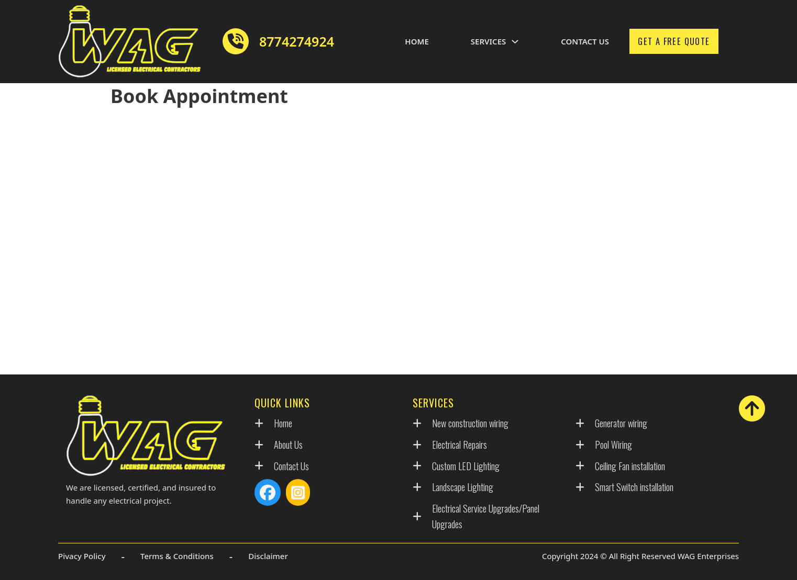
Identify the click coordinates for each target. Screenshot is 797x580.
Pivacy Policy (82, 556)
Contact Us (585, 41)
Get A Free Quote (674, 41)
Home (416, 41)
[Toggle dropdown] (515, 42)
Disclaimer (268, 556)
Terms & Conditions (177, 556)
